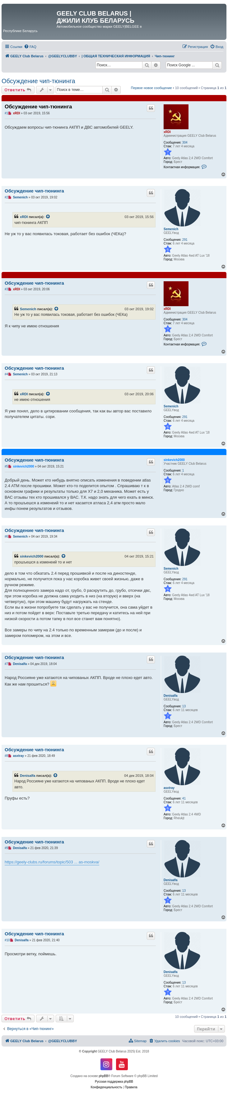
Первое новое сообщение (151, 88)
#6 (6, 536)
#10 (7, 940)
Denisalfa (170, 695)
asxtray (169, 788)
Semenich (171, 229)
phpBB (103, 1076)
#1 (6, 113)
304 (185, 142)
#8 (6, 755)
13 (184, 706)
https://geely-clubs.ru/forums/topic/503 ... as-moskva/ (52, 862)
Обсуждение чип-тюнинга (38, 81)
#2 (6, 197)
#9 (6, 848)
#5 (6, 466)
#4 (6, 374)
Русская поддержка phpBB (114, 1081)
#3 (6, 289)
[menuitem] (30, 46)
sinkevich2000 (174, 460)
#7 (6, 664)
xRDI (167, 132)
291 (185, 239)
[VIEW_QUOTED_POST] (48, 217)
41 (184, 798)
